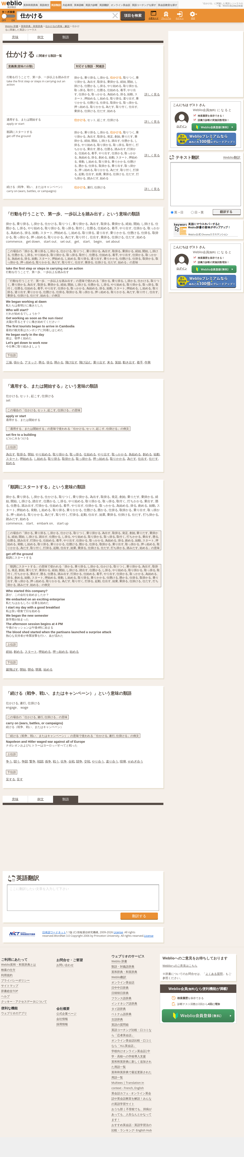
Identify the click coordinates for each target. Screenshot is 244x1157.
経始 (9, 651)
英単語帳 (79, 5)
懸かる (58, 362)
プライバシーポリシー (15, 980)
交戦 (87, 761)
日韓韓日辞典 (120, 993)
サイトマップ (9, 986)
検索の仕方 (8, 970)
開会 (31, 669)
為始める (135, 454)
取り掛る (54, 459)
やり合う (98, 761)
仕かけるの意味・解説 (57, 26)
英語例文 (44, 5)
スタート (12, 459)
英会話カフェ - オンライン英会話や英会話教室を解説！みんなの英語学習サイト (131, 1098)
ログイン (180, 18)
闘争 (79, 761)
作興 (147, 362)
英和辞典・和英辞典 (32, 26)
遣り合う (112, 761)
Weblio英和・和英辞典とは (18, 964)
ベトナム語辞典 (121, 1014)
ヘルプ (5, 996)
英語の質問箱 (120, 1025)
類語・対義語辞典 (122, 966)
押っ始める (100, 459)
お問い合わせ (65, 965)
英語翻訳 (104, 5)
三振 (9, 362)
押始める (26, 459)
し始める (40, 459)
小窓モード (154, 15)
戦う (56, 761)
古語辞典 (117, 1019)
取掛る (21, 454)
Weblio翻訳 (231, 157)
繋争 (32, 761)
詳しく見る (152, 94)
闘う (17, 761)
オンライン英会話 (120, 5)
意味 (15, 37)
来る (110, 362)
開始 (31, 454)
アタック (31, 362)
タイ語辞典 (118, 1009)
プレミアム (166, 18)
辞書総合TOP (9, 991)
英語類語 (56, 5)
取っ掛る (76, 454)
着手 (140, 362)
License (118, 932)
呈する (10, 779)
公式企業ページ (66, 1014)
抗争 (64, 761)
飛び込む (85, 362)
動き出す (129, 362)
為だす (131, 459)
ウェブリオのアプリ (14, 1013)
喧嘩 (123, 761)
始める (10, 463)
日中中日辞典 (120, 988)
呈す (20, 779)
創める (147, 454)
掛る (49, 362)
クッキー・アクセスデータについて (24, 1001)
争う (9, 761)
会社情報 (62, 1019)
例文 (40, 37)
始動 (156, 454)
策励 (118, 362)
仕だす (153, 459)
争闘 (25, 761)
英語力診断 (91, 5)
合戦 (71, 761)
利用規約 (7, 975)
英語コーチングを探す (144, 5)
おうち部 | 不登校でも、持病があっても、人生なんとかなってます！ (131, 1114)
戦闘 (40, 761)
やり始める (43, 454)
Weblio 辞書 (11, 26)
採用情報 (62, 1024)
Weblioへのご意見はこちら (180, 966)
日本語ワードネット (54, 932)
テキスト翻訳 (187, 157)
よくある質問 (214, 974)
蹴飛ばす (12, 669)
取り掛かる (60, 454)
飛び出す (71, 362)
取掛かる (68, 459)
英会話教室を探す (167, 5)
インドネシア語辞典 (124, 1003)
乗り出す (99, 362)
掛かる (18, 362)
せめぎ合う (135, 761)
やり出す (104, 454)
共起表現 (67, 5)
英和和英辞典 (30, 5)
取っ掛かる (83, 459)
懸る (42, 362)
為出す (10, 454)
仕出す (142, 459)
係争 (48, 761)
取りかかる (117, 459)
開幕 (38, 669)
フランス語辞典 (121, 998)
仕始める (90, 454)
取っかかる (119, 454)
